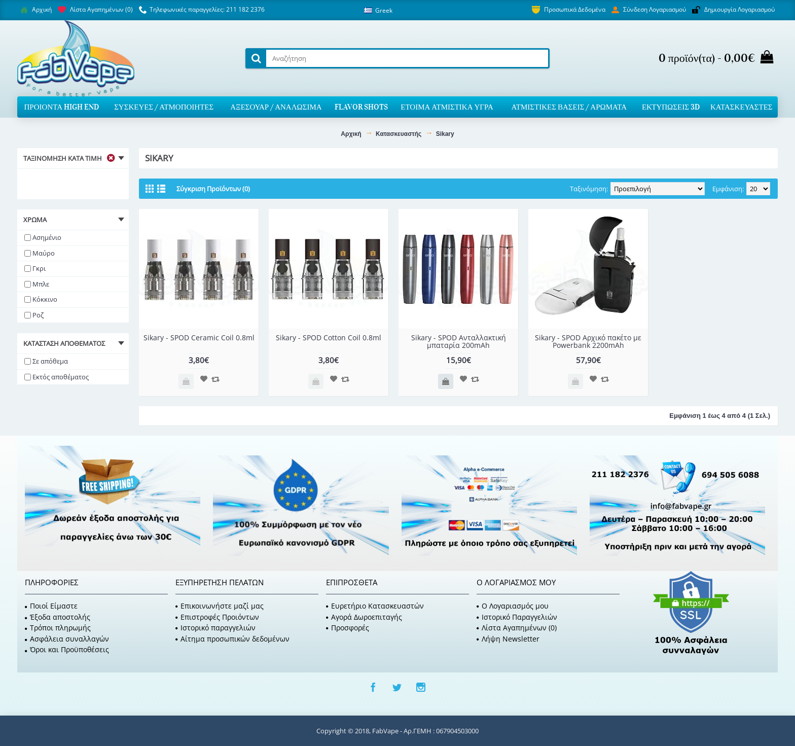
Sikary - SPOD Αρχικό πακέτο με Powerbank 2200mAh (588, 341)
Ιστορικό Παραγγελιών (517, 617)
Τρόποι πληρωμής (58, 627)
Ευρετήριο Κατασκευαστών (375, 606)
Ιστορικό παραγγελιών (215, 627)
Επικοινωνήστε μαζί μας (219, 606)
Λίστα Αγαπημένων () (517, 627)
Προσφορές (347, 627)
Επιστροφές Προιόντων (217, 617)
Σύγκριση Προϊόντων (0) (213, 188)
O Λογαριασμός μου (513, 606)
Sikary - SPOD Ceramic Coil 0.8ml (199, 337)
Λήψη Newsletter (508, 639)
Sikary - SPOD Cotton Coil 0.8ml (328, 337)
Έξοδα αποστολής (57, 617)
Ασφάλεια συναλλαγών (67, 639)
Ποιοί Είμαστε (51, 606)
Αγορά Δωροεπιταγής (364, 617)
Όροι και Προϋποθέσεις (67, 649)
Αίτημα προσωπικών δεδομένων (232, 639)
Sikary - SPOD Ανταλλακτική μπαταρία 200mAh (458, 341)
